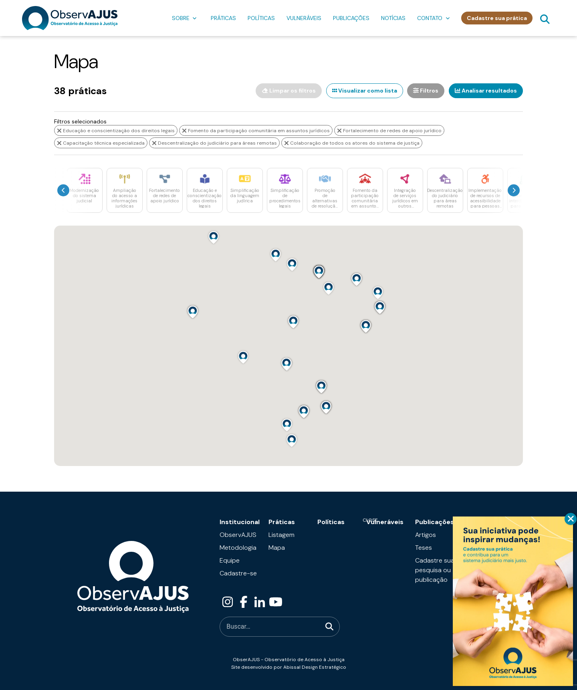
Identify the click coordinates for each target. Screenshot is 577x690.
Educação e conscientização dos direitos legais (116, 130)
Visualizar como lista (363, 90)
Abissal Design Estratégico (314, 667)
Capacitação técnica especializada (101, 142)
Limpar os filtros (287, 90)
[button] (214, 237)
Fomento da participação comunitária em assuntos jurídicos (256, 130)
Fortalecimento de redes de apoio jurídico (389, 130)
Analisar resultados (486, 90)
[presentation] (63, 190)
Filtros (425, 90)
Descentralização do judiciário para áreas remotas (214, 142)
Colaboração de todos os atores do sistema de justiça (352, 142)
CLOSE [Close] (571, 519)
